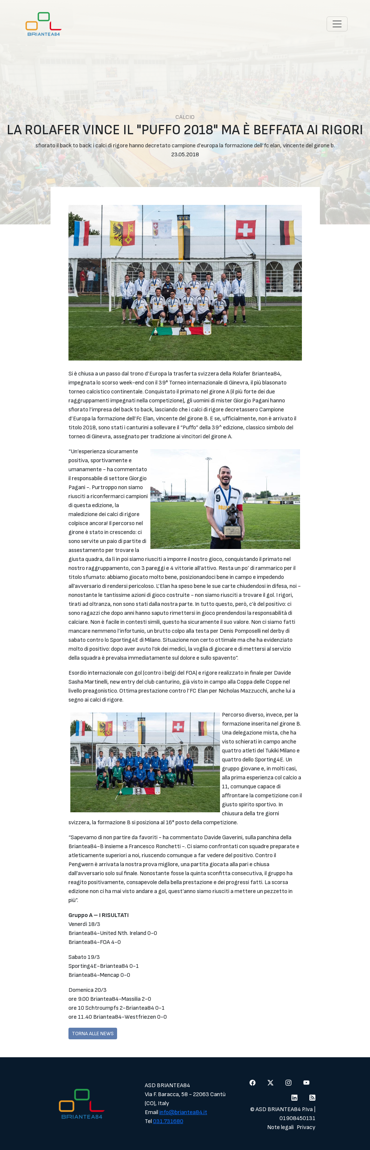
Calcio (185, 117)
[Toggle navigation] (337, 23)
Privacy (306, 1127)
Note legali (280, 1127)
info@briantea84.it (183, 1112)
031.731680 (168, 1121)
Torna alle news (93, 1033)
